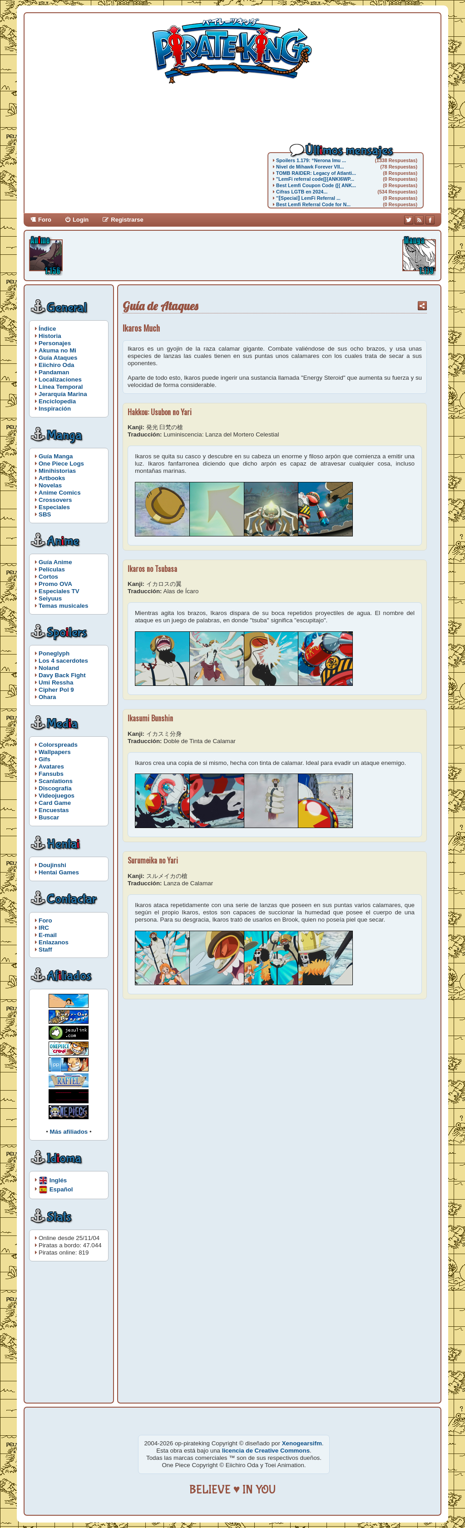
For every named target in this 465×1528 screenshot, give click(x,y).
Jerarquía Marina (63, 394)
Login (81, 219)
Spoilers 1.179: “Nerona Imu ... (311, 160)
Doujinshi (52, 865)
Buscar (49, 817)
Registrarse (127, 219)
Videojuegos (56, 795)
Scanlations (56, 781)
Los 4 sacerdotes (63, 660)
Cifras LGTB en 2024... (301, 191)
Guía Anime (55, 562)
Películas (52, 569)
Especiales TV (59, 591)
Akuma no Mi (57, 350)
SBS (45, 514)
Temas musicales (63, 605)
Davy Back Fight (62, 675)
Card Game (55, 802)
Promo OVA (55, 583)
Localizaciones (60, 379)
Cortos (48, 576)
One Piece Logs (61, 463)
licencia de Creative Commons (266, 1450)
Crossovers (55, 499)
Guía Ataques (58, 357)
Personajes (55, 343)
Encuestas (54, 810)
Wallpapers (55, 752)
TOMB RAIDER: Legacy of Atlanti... (316, 173)
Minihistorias (57, 470)
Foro (44, 219)
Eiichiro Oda (56, 365)
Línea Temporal (61, 386)
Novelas (50, 485)
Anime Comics (60, 492)
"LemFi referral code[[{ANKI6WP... (315, 179)
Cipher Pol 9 (56, 689)
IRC (44, 927)
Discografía (55, 788)
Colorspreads (58, 744)
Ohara (47, 697)
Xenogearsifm (302, 1443)
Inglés (58, 1179)
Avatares (51, 766)
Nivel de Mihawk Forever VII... (310, 166)
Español (61, 1189)
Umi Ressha (56, 682)
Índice (47, 328)
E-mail (48, 935)
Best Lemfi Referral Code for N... (313, 204)
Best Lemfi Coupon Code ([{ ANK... (316, 185)
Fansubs (51, 773)
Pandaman (54, 372)
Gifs (44, 759)
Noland (49, 668)
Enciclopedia (57, 401)
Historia (50, 335)
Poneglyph (54, 653)
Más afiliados (69, 1131)
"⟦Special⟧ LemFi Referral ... (308, 198)
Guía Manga (56, 456)
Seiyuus (50, 598)
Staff (45, 949)
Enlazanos (54, 942)
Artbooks (52, 478)
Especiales (54, 507)
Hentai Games (59, 872)
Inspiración (55, 408)
